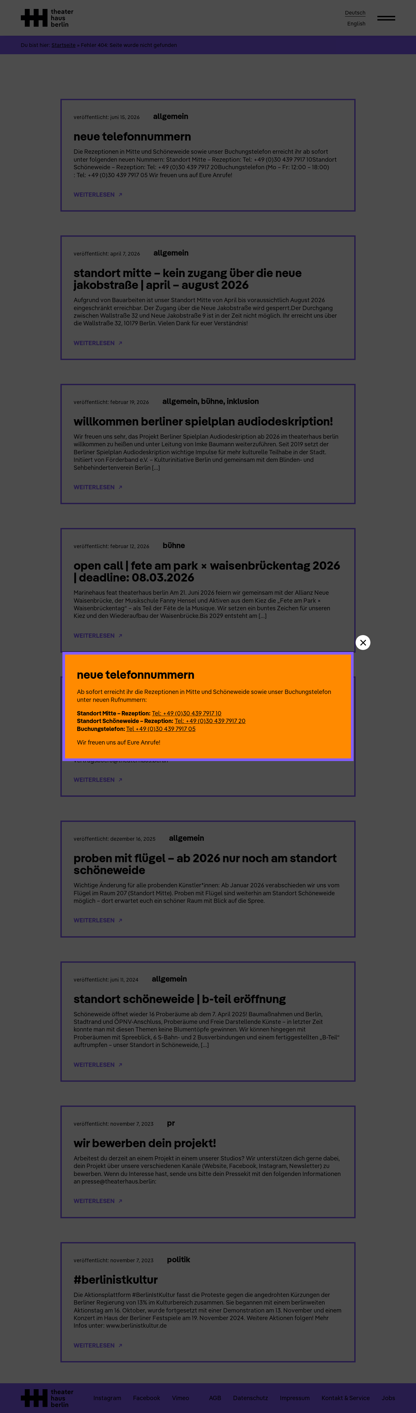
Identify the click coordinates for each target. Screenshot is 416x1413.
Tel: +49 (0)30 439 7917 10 (187, 713)
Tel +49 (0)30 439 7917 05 (160, 729)
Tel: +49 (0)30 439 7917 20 (210, 721)
